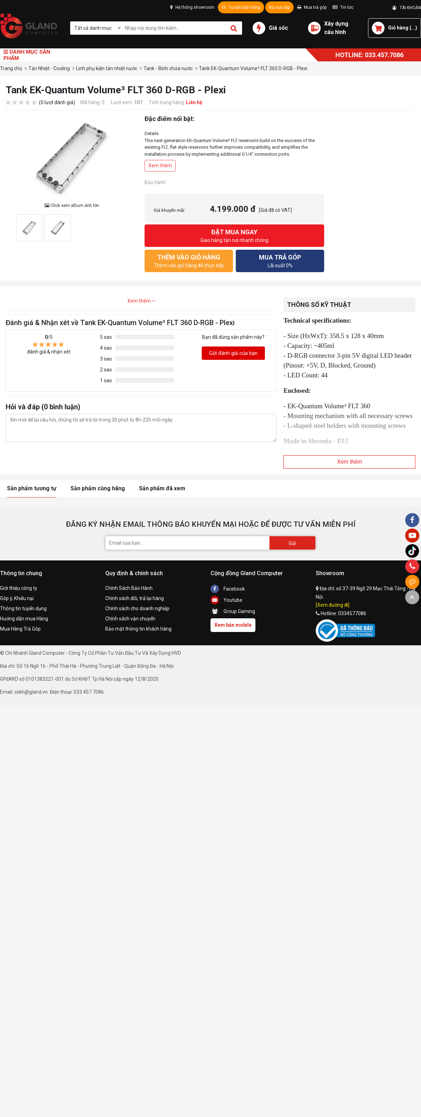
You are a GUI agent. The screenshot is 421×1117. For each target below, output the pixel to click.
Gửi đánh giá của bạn (233, 353)
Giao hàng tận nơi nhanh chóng (234, 235)
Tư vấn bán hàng (241, 7)
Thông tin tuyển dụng (23, 608)
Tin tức (343, 7)
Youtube (226, 600)
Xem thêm (160, 165)
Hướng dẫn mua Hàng (24, 618)
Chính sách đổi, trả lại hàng (134, 598)
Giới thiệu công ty (18, 588)
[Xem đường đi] (332, 605)
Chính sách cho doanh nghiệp (137, 608)
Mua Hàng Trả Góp (20, 629)
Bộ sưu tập (279, 7)
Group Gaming (232, 611)
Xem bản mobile (233, 625)
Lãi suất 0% (280, 260)
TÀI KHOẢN (406, 7)
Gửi (292, 543)
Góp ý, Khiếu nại (17, 598)
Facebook (227, 589)
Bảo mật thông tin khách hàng (138, 629)
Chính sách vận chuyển (130, 618)
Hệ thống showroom (192, 7)
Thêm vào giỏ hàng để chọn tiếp (188, 260)
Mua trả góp (312, 7)
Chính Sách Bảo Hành (129, 588)
